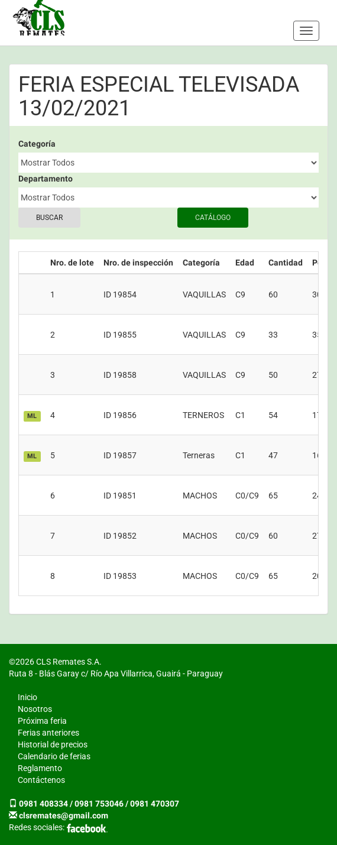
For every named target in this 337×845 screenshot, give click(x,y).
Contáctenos (41, 780)
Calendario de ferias (54, 756)
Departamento (45, 178)
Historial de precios (53, 744)
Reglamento (40, 768)
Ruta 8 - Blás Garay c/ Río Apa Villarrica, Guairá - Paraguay (116, 673)
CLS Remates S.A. (39, 17)
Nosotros (35, 709)
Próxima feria (42, 721)
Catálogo (213, 217)
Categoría (37, 143)
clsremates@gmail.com (63, 815)
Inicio (27, 697)
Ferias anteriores (48, 732)
